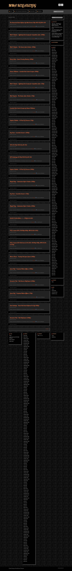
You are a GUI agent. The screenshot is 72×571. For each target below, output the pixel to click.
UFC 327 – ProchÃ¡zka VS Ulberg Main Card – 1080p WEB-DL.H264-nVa (56, 24)
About (11, 11)
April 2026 (53, 49)
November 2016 (54, 227)
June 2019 (53, 178)
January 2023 (54, 110)
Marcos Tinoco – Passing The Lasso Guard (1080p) (22, 256)
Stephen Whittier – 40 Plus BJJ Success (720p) (22, 120)
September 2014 (55, 266)
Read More (34, 26)
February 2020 (54, 165)
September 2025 (55, 60)
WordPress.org (54, 293)
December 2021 (54, 131)
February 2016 (54, 241)
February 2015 (54, 260)
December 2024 (54, 74)
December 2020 (54, 150)
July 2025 (53, 63)
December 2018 (26, 474)
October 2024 (54, 77)
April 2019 (53, 181)
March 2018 (54, 202)
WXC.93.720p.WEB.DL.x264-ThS (18, 145)
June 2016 (53, 235)
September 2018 (55, 192)
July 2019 (53, 176)
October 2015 (25, 534)
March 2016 (54, 240)
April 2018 (53, 200)
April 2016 (53, 238)
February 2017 (54, 222)
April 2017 (53, 219)
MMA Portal (40, 11)
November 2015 (54, 246)
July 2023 (53, 101)
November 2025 (26, 343)
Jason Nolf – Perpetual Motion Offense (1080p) (21, 269)
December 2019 (26, 455)
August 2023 (54, 99)
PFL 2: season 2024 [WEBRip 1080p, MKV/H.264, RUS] (24, 230)
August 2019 (54, 175)
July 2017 (53, 214)
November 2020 (54, 151)
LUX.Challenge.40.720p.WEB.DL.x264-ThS (21, 157)
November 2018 (54, 189)
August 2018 (54, 194)
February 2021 (26, 433)
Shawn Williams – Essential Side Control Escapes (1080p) (24, 71)
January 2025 (54, 72)
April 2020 (53, 162)
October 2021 (54, 134)
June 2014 (53, 271)
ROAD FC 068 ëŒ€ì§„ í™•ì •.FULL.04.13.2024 (21, 218)
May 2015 (53, 255)
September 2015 (55, 249)
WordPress (54, 337)
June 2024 (53, 83)
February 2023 (26, 395)
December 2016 (54, 225)
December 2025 (54, 55)
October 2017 (54, 210)
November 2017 (54, 208)
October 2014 (54, 265)
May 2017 (25, 504)
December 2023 (54, 93)
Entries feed (54, 290)
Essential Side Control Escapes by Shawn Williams (22, 108)
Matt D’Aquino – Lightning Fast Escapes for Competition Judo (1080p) (27, 35)
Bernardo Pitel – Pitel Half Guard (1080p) (20, 318)
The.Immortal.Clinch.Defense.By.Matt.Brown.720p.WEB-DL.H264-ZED (28, 22)
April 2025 (25, 354)
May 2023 (53, 104)
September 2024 (55, 79)
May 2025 (53, 66)
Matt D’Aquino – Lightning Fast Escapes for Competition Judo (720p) (27, 84)
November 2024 (54, 75)
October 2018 (54, 191)
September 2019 (55, 173)
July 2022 (53, 120)
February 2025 (54, 71)
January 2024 (54, 91)
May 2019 (53, 180)
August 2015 (54, 251)
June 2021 (53, 140)
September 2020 (55, 154)
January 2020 (54, 167)
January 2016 (54, 243)
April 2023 (53, 105)
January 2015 (54, 262)
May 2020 (53, 161)
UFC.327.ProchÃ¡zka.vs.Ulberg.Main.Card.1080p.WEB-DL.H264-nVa (57, 30)
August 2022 (54, 118)
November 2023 (54, 94)
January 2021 (54, 148)
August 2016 (54, 232)
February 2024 (54, 90)
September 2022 (55, 116)
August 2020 (54, 156)
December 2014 (54, 263)
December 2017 (26, 493)
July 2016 (53, 233)
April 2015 (53, 257)
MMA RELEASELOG (22, 5)
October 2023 (54, 96)
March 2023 (54, 107)
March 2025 (54, 69)
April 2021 (53, 143)
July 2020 (25, 444)
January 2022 (54, 129)
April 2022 (53, 124)
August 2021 (54, 137)
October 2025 (54, 58)
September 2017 (55, 211)
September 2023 (26, 384)
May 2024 (53, 85)
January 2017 (54, 224)
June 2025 (53, 64)
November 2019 (54, 170)
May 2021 (53, 142)
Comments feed (54, 292)
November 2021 (54, 132)
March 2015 (25, 545)
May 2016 (53, 236)
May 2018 (25, 485)
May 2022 (53, 123)
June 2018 (53, 197)
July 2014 (53, 270)
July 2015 (53, 252)
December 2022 (54, 112)
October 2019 (54, 172)
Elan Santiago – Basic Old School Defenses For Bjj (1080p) (24, 305)
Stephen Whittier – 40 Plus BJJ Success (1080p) (22, 169)
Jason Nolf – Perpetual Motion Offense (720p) (21, 293)
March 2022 (54, 126)
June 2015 (53, 254)
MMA (12, 41)
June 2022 (53, 121)
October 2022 (54, 115)
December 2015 (54, 244)
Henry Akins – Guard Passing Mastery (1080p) (22, 59)
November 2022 (54, 113)
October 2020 (54, 153)
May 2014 (53, 273)
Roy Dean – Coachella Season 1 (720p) (19, 194)
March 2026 (54, 50)
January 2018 (54, 205)
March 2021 (54, 145)
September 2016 (55, 230)
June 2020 (53, 159)
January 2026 (54, 53)
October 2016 (54, 229)
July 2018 (53, 195)
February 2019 (54, 184)
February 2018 (54, 203)
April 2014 (53, 274)
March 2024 (54, 88)
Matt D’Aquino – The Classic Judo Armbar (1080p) (23, 47)
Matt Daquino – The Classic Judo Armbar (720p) (22, 96)
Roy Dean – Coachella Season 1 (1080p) (20, 132)
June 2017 (53, 216)
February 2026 (54, 52)
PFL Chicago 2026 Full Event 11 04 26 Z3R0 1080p (57, 36)
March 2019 (54, 183)
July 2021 (53, 139)
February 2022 (26, 414)
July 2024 (53, 82)
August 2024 (54, 80)
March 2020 (54, 164)
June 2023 (53, 102)
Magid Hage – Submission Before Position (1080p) (22, 181)
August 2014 (54, 268)
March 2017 (54, 221)
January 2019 (54, 186)
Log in (53, 335)
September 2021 (55, 135)
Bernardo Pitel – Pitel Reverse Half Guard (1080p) (22, 281)
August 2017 (54, 213)
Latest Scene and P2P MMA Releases (21, 11)
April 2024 (25, 373)
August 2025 (54, 61)
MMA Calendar (32, 11)
